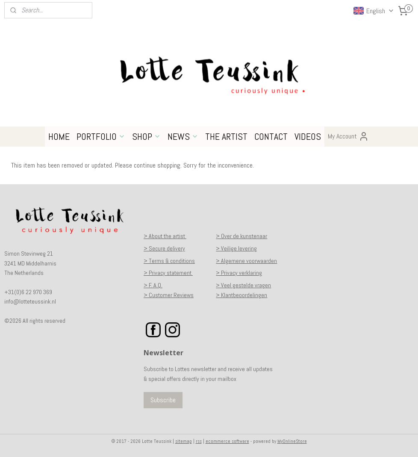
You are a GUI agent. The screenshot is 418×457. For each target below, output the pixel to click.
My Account (348, 136)
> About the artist (165, 236)
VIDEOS (307, 136)
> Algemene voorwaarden (246, 261)
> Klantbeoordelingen (241, 295)
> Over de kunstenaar (241, 236)
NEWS (183, 136)
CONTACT (271, 136)
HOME (59, 136)
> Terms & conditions (169, 261)
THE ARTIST (226, 136)
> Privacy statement (168, 273)
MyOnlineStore (292, 441)
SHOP (146, 136)
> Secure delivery (164, 248)
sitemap (183, 441)
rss (199, 441)
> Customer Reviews (169, 295)
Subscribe (163, 399)
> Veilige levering (236, 248)
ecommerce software (227, 441)
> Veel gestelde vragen (243, 285)
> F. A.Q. (153, 285)
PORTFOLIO (101, 136)
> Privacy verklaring (239, 273)
